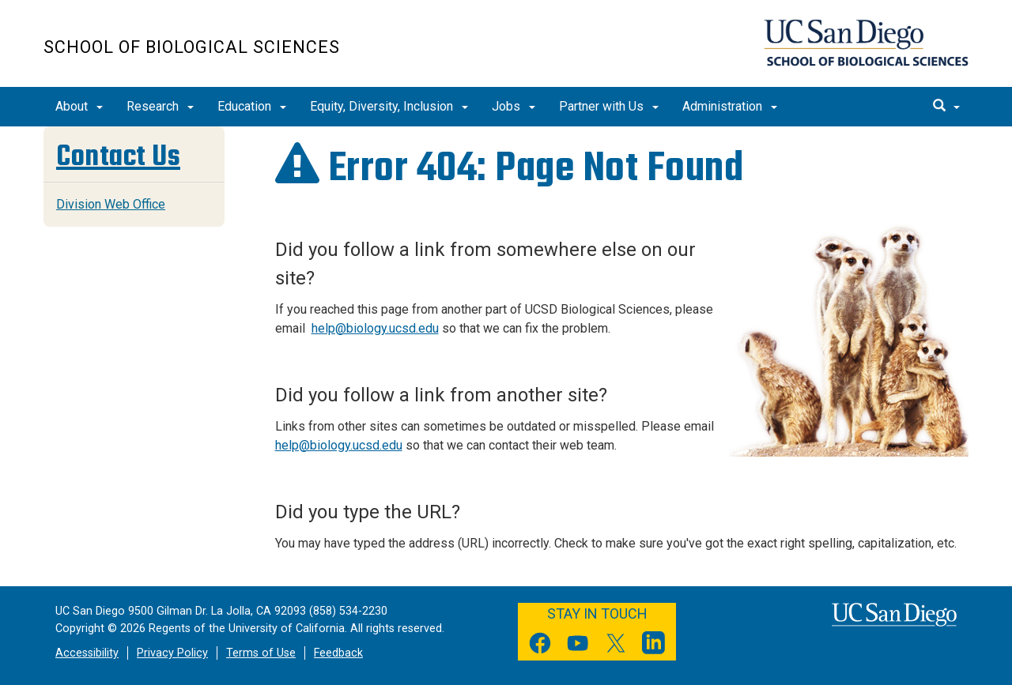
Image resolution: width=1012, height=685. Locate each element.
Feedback (338, 653)
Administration (729, 106)
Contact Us (118, 156)
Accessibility (87, 653)
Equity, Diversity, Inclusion (389, 106)
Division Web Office (110, 204)
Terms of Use (261, 653)
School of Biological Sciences (191, 47)
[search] (946, 106)
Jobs (513, 106)
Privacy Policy (172, 653)
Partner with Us (609, 106)
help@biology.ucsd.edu (375, 328)
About (79, 106)
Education (251, 106)
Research (160, 106)
